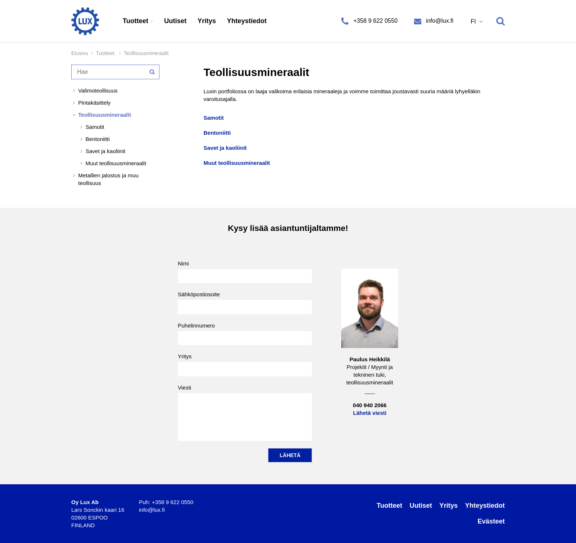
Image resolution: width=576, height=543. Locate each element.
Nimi (245, 271)
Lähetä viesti (369, 413)
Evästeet (491, 521)
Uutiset (175, 21)
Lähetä (290, 455)
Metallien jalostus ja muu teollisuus (108, 179)
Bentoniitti (98, 139)
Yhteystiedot (247, 21)
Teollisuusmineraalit (104, 115)
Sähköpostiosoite (245, 302)
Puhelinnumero (245, 333)
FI (474, 21)
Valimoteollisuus (98, 90)
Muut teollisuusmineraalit (116, 163)
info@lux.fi (438, 21)
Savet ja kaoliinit (105, 151)
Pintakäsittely (94, 102)
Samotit (95, 127)
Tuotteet (136, 21)
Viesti (245, 412)
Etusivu (79, 53)
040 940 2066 (370, 405)
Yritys (207, 21)
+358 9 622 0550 (375, 21)
